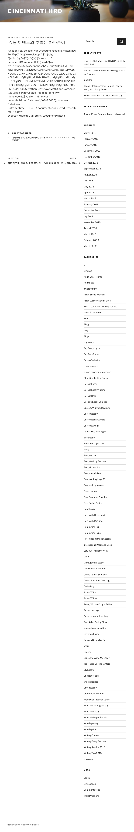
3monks (88, 270)
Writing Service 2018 (94, 747)
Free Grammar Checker (96, 497)
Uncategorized (22, 133)
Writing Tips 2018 (93, 753)
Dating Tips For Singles (95, 431)
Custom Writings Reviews (97, 407)
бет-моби (88, 759)
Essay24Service (92, 467)
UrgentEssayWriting (94, 693)
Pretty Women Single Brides (98, 604)
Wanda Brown (45, 38)
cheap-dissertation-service (97, 372)
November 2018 (92, 156)
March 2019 (90, 133)
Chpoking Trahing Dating (96, 378)
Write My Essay (91, 711)
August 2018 (90, 174)
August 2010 (90, 228)
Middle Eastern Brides (95, 568)
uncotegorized (91, 681)
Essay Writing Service (95, 461)
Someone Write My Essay (97, 657)
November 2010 (92, 222)
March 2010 (90, 234)
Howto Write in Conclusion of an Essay (103, 95)
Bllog (86, 324)
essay (86, 449)
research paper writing (95, 628)
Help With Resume (93, 521)
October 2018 (91, 162)
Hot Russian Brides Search (97, 538)
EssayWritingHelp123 (94, 479)
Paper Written (91, 598)
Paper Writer (90, 592)
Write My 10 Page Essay (96, 705)
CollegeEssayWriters (94, 389)
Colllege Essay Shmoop (95, 401)
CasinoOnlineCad (92, 360)
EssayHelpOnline (92, 473)
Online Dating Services (95, 574)
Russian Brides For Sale (95, 640)
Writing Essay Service (95, 741)
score (86, 646)
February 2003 (91, 240)
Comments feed (92, 789)
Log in (87, 777)
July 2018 (88, 180)
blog (86, 330)
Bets (86, 318)
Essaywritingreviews (94, 485)
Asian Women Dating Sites (97, 300)
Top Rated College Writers (97, 663)
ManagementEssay (93, 562)
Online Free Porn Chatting (97, 580)
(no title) (88, 80)
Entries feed (90, 783)
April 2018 (89, 192)
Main (86, 556)
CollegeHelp (90, 395)
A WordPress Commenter (97, 114)
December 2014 (92, 210)
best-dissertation (92, 312)
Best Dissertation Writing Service (100, 306)
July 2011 (88, 216)
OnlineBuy (89, 586)
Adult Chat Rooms (93, 276)
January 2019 (90, 144)
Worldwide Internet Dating (97, 699)
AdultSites (89, 282)
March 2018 (90, 198)
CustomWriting (91, 425)
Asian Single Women (94, 294)
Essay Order (90, 455)
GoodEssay (89, 509)
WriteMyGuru (90, 729)
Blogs (86, 336)
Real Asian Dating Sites (95, 622)
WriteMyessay (91, 723)
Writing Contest (92, 735)
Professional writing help (96, 616)
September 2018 (92, 168)
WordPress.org (91, 795)
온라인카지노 (32, 137)
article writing (90, 288)
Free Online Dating (93, 503)
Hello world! (119, 114)
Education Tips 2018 (94, 443)
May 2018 (89, 186)
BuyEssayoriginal (92, 348)
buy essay (89, 342)
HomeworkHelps (92, 532)
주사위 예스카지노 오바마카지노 (55, 137)
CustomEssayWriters (94, 419)
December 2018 (92, 150)
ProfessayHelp (91, 610)
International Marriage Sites (98, 544)
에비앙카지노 (18, 137)
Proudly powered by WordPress (23, 824)
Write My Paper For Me (95, 717)
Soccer (87, 652)
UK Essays (89, 669)
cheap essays (90, 366)
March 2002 (90, 246)
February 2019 (91, 138)
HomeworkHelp (92, 526)
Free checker (90, 491)
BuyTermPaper (91, 354)
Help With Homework (94, 515)
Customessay (91, 413)
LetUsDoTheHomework (96, 550)
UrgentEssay (90, 687)
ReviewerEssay (91, 634)
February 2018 (91, 204)
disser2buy (89, 437)
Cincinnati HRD (35, 11)
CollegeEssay (90, 384)
